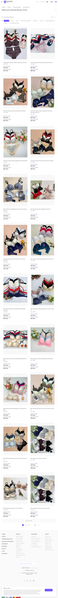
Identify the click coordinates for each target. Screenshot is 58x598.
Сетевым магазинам (35, 539)
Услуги (4, 536)
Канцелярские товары (20, 555)
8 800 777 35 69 (25, 567)
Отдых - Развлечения (20, 553)
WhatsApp (33, 580)
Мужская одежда (19, 538)
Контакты (4, 553)
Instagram (27, 580)
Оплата (4, 548)
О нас (3, 551)
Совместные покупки (35, 541)
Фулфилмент (47, 543)
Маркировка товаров (49, 549)
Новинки (18, 556)
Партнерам (34, 534)
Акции (3, 534)
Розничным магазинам (36, 538)
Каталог (18, 534)
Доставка (4, 546)
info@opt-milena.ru (29, 570)
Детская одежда (19, 539)
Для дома (18, 546)
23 (35, 525)
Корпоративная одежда (36, 546)
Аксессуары (18, 551)
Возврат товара (48, 541)
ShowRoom (5, 543)
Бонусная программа (7, 541)
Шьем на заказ (48, 545)
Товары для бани (19, 550)
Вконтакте (24, 580)
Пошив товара (48, 536)
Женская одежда (19, 536)
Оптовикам (33, 536)
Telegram (30, 580)
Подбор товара (48, 538)
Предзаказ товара (49, 539)
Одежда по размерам (20, 543)
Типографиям (34, 543)
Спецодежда (18, 548)
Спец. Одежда (34, 545)
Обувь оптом (18, 545)
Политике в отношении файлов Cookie (11, 594)
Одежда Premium (19, 541)
